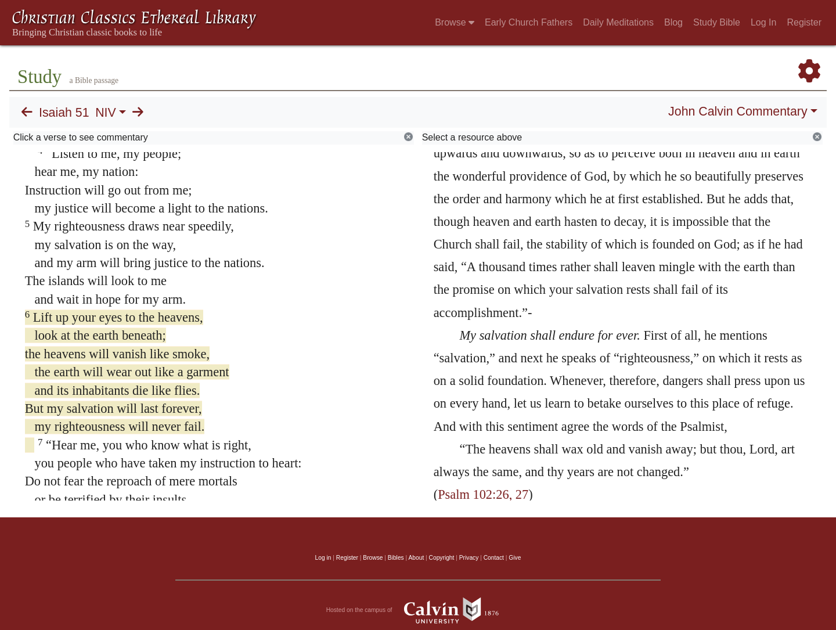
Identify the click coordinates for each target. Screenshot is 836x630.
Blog (673, 22)
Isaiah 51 (64, 113)
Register (804, 22)
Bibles (396, 558)
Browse (454, 22)
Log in (323, 558)
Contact (494, 558)
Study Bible (716, 22)
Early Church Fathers (528, 22)
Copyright (442, 558)
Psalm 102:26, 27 (483, 494)
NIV (105, 113)
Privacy (469, 558)
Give (515, 558)
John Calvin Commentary (737, 111)
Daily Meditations (618, 22)
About (416, 558)
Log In (763, 22)
